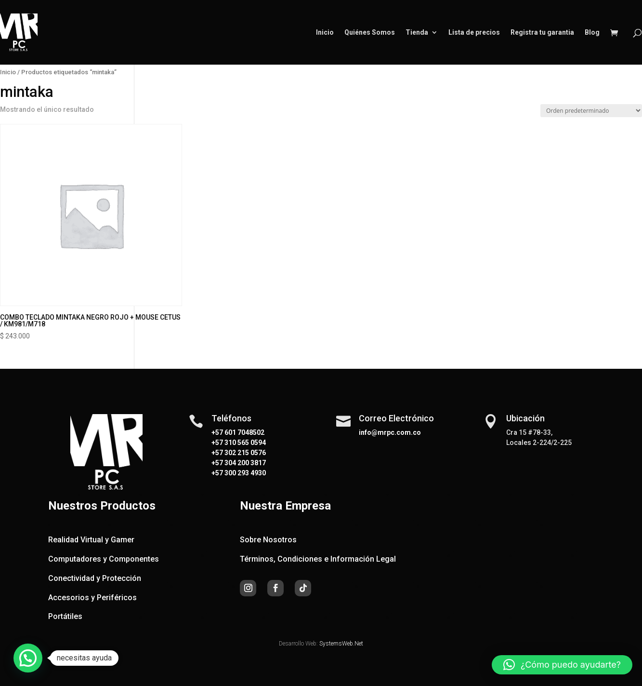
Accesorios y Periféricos (92, 597)
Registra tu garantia (542, 32)
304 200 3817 (244, 463)
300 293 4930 (244, 473)
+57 (217, 442)
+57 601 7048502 (237, 432)
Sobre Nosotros (268, 539)
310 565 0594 (244, 442)
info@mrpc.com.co (390, 432)
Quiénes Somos (369, 32)
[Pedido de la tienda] (591, 110)
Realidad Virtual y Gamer (91, 539)
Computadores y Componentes (103, 559)
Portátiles (65, 616)
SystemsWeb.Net (341, 643)
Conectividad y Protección (94, 578)
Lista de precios (474, 32)
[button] (27, 658)
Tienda (417, 32)
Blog (592, 32)
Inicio (325, 32)
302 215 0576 (244, 453)
